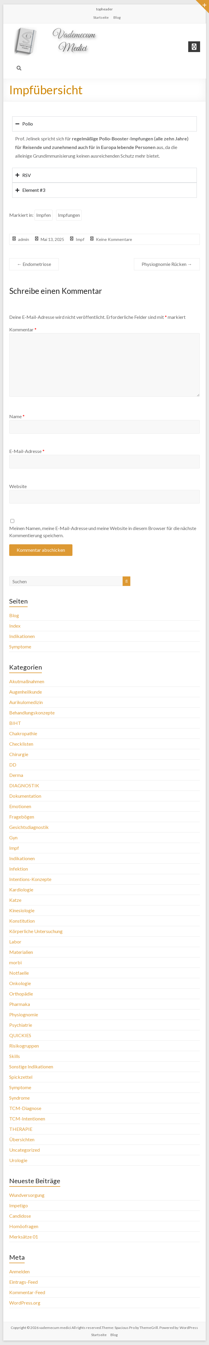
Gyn (13, 837)
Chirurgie (18, 754)
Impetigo (18, 1205)
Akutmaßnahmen (26, 681)
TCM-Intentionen (27, 1118)
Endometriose (34, 264)
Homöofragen (23, 1226)
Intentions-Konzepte (30, 879)
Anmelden (19, 1271)
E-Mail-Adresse (27, 451)
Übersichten (21, 1139)
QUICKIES (20, 1035)
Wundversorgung (27, 1195)
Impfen (43, 215)
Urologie (18, 1160)
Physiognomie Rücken (167, 264)
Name (17, 416)
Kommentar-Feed (27, 1292)
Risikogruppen (24, 1045)
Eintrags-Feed (23, 1282)
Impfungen (69, 215)
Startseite (101, 17)
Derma (16, 775)
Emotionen (20, 806)
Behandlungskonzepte (32, 712)
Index (14, 625)
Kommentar (23, 329)
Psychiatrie (20, 1025)
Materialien (21, 952)
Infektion (18, 868)
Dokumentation (25, 796)
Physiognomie (23, 1014)
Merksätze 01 (23, 1236)
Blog (117, 17)
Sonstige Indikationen (31, 1066)
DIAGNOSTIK (24, 785)
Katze (15, 900)
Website (18, 486)
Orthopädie (21, 993)
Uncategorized (24, 1150)
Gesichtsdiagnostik (29, 827)
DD (12, 764)
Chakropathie (23, 733)
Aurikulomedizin (26, 702)
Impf (80, 239)
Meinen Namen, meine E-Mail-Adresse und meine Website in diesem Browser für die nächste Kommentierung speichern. (102, 531)
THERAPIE (20, 1129)
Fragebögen (21, 816)
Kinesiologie (21, 910)
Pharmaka (19, 1004)
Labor (15, 941)
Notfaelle (19, 973)
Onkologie (20, 983)
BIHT (15, 723)
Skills (14, 1056)
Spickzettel (20, 1077)
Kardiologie (21, 889)
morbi (15, 962)
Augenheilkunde (25, 692)
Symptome (20, 646)
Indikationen (22, 636)
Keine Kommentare (114, 239)
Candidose (20, 1216)
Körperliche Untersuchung (36, 931)
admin (23, 239)
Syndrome (19, 1098)
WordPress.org (24, 1302)
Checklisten (21, 744)
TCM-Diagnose (25, 1108)
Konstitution (22, 921)
